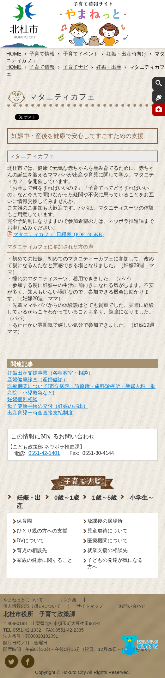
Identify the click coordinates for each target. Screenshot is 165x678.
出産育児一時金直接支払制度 (40, 412)
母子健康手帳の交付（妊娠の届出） (47, 406)
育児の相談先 (32, 550)
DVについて (30, 540)
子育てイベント (80, 53)
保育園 (24, 521)
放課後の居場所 (105, 521)
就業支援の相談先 (107, 550)
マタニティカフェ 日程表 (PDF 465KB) (58, 233)
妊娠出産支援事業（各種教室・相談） (50, 373)
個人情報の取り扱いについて (32, 606)
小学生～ (142, 497)
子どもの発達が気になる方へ (115, 563)
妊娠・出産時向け (126, 53)
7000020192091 (41, 636)
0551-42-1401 (44, 453)
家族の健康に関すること (44, 560)
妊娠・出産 (108, 67)
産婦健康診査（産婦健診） (37, 379)
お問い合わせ (132, 606)
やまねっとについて (23, 599)
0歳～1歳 (66, 497)
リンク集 (67, 599)
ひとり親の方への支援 (42, 530)
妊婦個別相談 (22, 399)
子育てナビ (75, 67)
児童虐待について (107, 530)
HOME (13, 53)
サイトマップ (89, 606)
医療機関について (107, 540)
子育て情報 (42, 53)
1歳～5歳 (104, 497)
